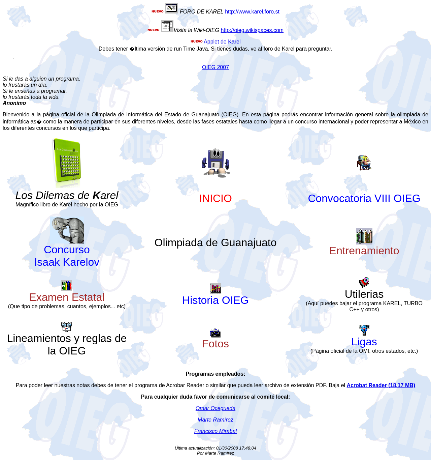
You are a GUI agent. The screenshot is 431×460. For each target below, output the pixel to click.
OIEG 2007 (215, 67)
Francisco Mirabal (215, 431)
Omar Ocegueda (215, 408)
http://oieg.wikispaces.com (252, 30)
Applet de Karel (222, 42)
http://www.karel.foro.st (252, 12)
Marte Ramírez (215, 420)
